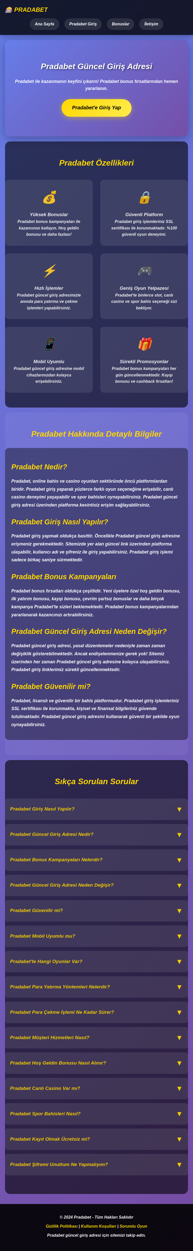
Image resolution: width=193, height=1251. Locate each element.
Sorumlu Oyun (133, 1226)
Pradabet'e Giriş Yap (96, 108)
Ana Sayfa (44, 24)
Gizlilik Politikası (61, 1226)
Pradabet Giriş (83, 24)
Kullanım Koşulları (98, 1226)
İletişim (151, 24)
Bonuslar (120, 24)
